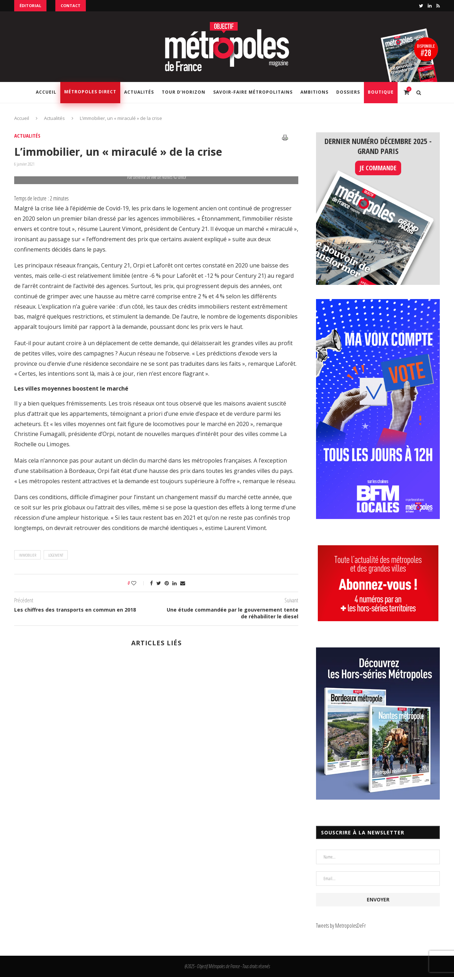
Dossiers (348, 92)
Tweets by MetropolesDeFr (341, 925)
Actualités (139, 92)
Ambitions (314, 92)
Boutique (381, 92)
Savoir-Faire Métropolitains (253, 92)
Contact (71, 5)
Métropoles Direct (90, 92)
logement (55, 555)
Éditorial (30, 5)
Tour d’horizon (183, 92)
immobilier (27, 555)
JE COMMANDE (378, 168)
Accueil (46, 92)
